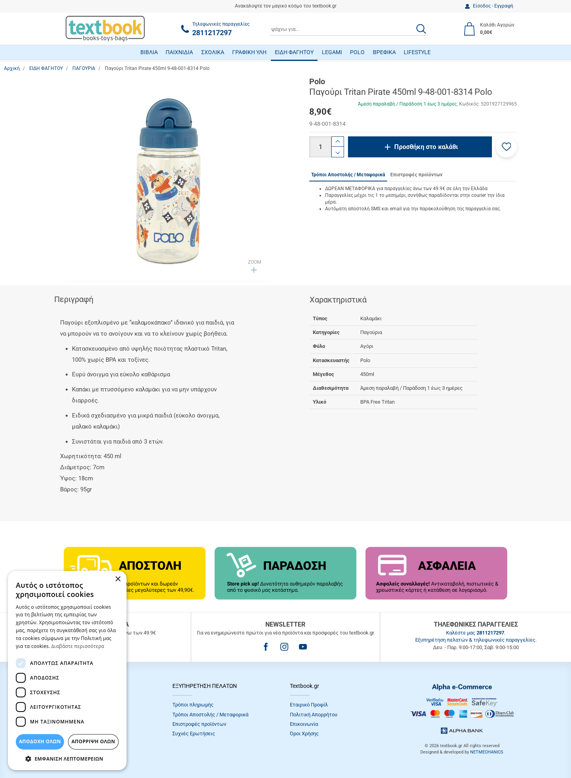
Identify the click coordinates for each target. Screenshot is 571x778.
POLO (357, 52)
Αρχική (12, 68)
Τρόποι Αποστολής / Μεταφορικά (210, 715)
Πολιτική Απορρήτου (313, 715)
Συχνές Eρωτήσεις (193, 733)
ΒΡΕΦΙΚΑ (384, 52)
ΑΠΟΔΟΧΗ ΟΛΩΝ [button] (40, 741)
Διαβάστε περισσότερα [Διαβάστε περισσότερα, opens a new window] (77, 646)
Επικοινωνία (304, 724)
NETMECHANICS (486, 752)
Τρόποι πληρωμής (193, 705)
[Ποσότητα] (320, 146)
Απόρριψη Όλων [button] (93, 741)
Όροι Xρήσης (304, 733)
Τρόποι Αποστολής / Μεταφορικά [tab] (348, 175)
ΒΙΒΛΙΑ (149, 52)
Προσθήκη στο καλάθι (426, 147)
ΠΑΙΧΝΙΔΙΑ (179, 52)
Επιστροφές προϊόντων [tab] (416, 175)
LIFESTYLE (417, 52)
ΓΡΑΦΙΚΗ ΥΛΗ (249, 52)
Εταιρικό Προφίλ (309, 705)
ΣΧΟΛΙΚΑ (212, 52)
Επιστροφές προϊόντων (199, 724)
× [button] (118, 579)
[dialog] (67, 670)
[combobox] (349, 29)
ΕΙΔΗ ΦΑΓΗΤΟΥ (294, 52)
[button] (506, 146)
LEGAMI (332, 52)
